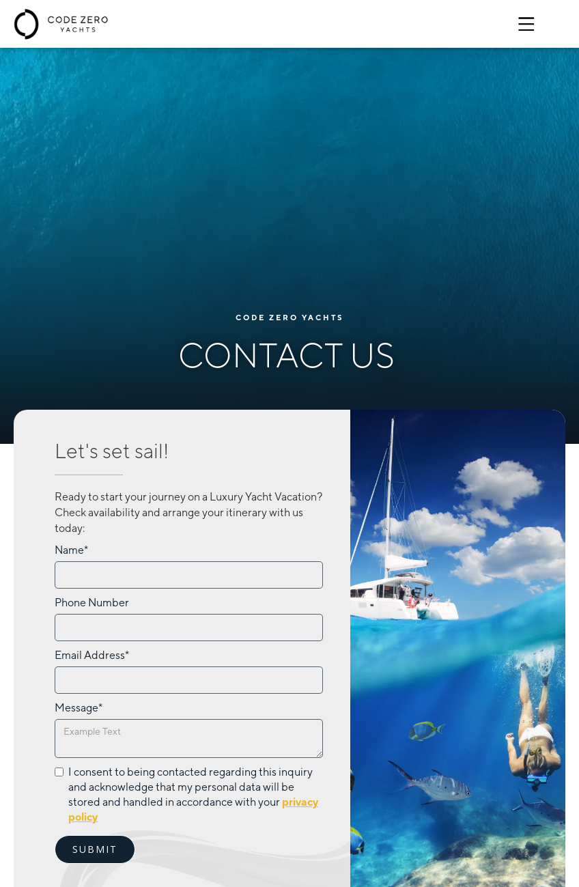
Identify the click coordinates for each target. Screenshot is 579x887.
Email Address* (92, 655)
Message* (78, 707)
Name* (71, 550)
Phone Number (92, 602)
